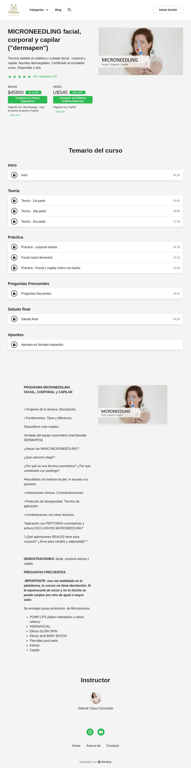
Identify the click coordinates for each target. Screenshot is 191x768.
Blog (58, 9)
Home (76, 745)
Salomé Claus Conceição (95, 708)
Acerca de (93, 745)
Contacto (112, 745)
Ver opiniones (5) (45, 76)
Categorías (39, 9)
